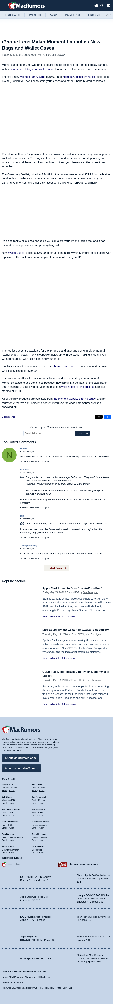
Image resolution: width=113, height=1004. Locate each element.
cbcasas (25, 469)
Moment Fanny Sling (32, 76)
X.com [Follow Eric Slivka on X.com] (41, 789)
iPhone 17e (94, 14)
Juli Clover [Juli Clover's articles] (7, 796)
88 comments (69, 704)
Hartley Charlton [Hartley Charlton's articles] (10, 820)
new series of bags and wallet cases (32, 69)
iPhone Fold (35, 14)
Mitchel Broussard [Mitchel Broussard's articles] (11, 808)
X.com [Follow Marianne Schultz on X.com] (41, 826)
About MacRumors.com (20, 756)
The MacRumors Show (83, 863)
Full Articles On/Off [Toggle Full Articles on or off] (28, 988)
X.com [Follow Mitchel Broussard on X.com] (12, 814)
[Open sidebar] (109, 6)
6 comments (8, 416)
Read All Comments (56, 568)
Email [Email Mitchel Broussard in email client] (4, 814)
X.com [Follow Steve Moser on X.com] (12, 851)
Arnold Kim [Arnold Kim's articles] (7, 783)
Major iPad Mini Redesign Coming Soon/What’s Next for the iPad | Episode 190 (92, 957)
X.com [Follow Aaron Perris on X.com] (41, 851)
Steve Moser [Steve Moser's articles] (8, 845)
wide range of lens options (77, 386)
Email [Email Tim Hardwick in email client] (34, 814)
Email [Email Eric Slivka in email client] (34, 789)
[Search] (103, 6)
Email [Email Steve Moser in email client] (4, 851)
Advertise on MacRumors (21, 766)
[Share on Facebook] (107, 417)
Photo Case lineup (63, 366)
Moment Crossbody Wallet (79, 76)
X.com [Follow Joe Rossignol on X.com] (41, 801)
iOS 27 (53, 14)
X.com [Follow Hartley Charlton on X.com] (12, 826)
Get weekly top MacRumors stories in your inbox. (56, 427)
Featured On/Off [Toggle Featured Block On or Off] (10, 988)
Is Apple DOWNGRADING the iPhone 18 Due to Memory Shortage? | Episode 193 (93, 897)
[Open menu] (4, 5)
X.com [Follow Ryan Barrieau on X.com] (41, 839)
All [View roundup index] (108, 14)
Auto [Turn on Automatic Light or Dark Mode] (59, 988)
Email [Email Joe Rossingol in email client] (34, 801)
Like (37, 461)
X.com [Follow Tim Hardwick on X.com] (41, 814)
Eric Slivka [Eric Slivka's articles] (37, 783)
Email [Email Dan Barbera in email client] (4, 839)
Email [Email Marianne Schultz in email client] (34, 826)
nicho (23, 448)
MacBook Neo (72, 14)
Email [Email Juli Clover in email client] (4, 801)
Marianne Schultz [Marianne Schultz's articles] (40, 820)
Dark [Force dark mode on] (71, 988)
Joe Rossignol (90, 596)
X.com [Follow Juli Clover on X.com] (12, 801)
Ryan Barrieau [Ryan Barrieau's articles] (39, 833)
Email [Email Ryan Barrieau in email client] (34, 839)
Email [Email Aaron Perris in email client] (34, 851)
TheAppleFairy (28, 545)
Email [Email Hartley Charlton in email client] (4, 826)
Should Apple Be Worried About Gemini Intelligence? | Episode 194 (93, 877)
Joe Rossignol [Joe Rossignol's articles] (39, 796)
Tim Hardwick (93, 680)
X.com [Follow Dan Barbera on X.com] (12, 839)
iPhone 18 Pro (12, 14)
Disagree (45, 461)
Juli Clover (58, 54)
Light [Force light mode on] (65, 988)
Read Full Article (51, 620)
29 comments (69, 662)
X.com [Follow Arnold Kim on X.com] (12, 789)
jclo (22, 515)
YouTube (14, 863)
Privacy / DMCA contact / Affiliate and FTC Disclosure (26, 977)
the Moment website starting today (74, 398)
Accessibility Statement (12, 982)
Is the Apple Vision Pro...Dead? (37, 956)
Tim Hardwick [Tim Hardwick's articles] (38, 808)
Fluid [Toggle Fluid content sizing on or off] (42, 988)
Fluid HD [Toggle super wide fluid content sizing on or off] (50, 988)
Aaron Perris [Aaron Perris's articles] (38, 845)
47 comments (69, 620)
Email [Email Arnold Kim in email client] (4, 789)
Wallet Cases (16, 252)
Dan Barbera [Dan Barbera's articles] (8, 833)
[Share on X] (99, 417)
